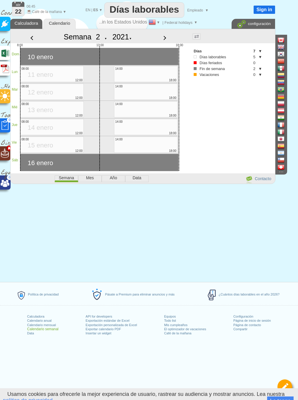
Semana (77, 37)
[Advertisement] (142, 232)
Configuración (243, 316)
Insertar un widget (98, 333)
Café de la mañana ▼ (46, 12)
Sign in (264, 9)
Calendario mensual (41, 325)
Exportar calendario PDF (103, 329)
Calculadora (35, 316)
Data (30, 333)
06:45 (30, 6)
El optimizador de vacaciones (185, 329)
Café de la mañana (178, 333)
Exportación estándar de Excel (107, 320)
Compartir (240, 329)
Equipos (170, 316)
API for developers (99, 316)
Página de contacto (247, 325)
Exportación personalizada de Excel (111, 325)
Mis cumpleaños (175, 325)
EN (88, 10)
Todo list (170, 320)
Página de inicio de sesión (252, 320)
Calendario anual (39, 320)
